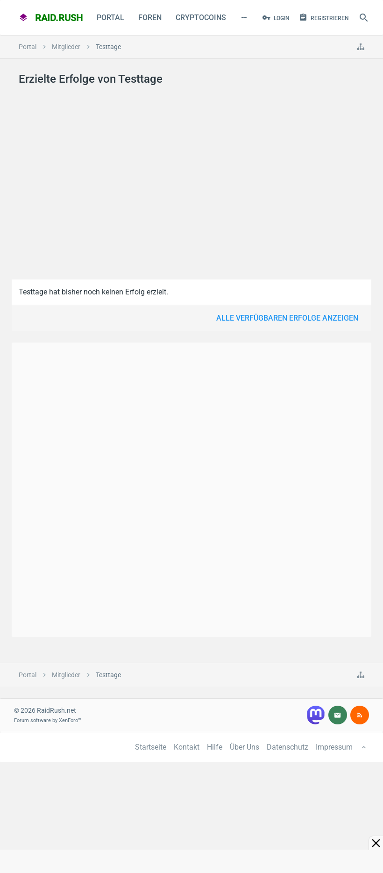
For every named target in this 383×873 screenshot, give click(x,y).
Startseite (150, 747)
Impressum (334, 747)
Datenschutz (287, 747)
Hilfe (214, 747)
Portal (110, 17)
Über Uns (244, 747)
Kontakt (186, 747)
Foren (150, 17)
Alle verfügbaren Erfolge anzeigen (287, 318)
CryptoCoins (201, 17)
